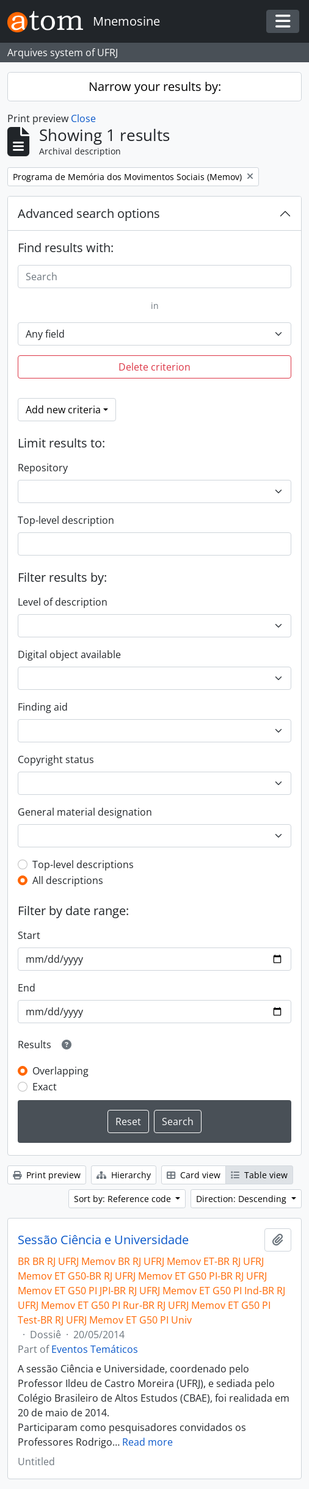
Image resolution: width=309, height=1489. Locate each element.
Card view (193, 1175)
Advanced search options (89, 213)
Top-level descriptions (83, 864)
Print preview (47, 1175)
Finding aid (43, 707)
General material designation (85, 812)
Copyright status (56, 759)
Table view (259, 1175)
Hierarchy (123, 1175)
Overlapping (60, 1071)
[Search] (154, 276)
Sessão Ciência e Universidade (103, 1240)
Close (83, 118)
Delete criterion (154, 367)
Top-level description (66, 520)
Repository (43, 467)
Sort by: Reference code (123, 1199)
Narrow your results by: (155, 86)
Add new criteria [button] (63, 409)
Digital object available (69, 654)
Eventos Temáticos (94, 1349)
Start (29, 935)
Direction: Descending (242, 1199)
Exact (44, 1086)
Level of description (62, 602)
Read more (147, 1442)
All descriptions (67, 880)
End (26, 987)
